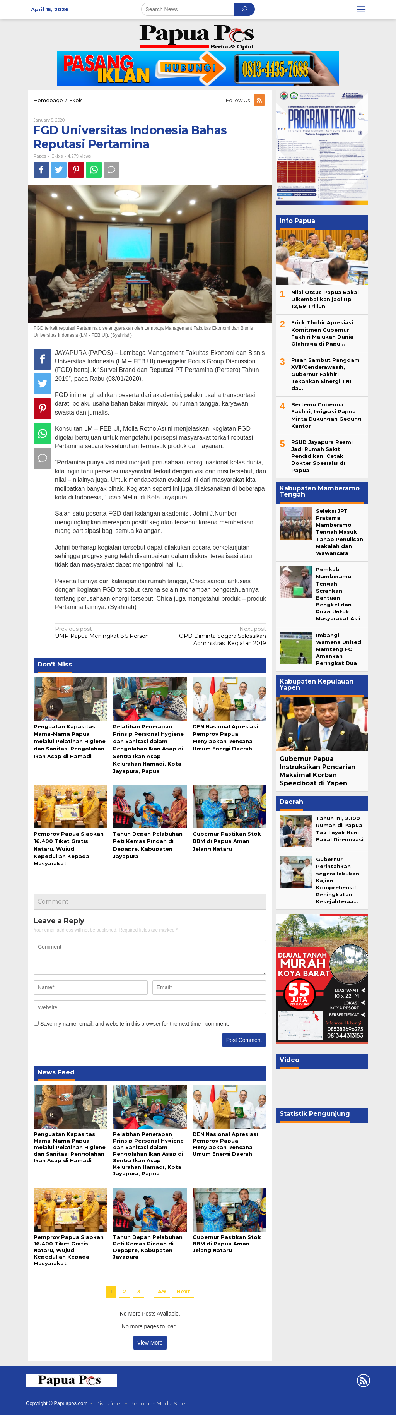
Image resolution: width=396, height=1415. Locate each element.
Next (183, 1291)
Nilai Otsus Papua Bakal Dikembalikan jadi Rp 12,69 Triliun (325, 299)
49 (162, 1291)
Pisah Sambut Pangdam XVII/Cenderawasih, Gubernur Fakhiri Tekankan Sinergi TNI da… (325, 374)
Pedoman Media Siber (158, 1403)
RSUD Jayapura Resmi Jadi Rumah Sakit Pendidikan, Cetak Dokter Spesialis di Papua (322, 456)
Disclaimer (109, 1403)
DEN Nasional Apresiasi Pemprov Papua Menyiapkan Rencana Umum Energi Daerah (225, 1144)
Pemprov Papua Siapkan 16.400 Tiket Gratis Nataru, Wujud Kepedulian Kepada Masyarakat (69, 849)
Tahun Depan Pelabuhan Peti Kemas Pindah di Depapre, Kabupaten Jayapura (148, 1247)
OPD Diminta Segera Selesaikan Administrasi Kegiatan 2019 (215, 635)
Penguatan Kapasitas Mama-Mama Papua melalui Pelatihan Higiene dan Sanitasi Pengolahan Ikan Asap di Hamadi (70, 741)
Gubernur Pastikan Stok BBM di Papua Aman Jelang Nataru (227, 841)
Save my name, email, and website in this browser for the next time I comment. (134, 1024)
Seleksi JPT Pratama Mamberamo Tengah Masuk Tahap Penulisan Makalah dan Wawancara (339, 532)
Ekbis (57, 156)
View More (150, 1343)
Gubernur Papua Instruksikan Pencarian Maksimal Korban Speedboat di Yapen (317, 770)
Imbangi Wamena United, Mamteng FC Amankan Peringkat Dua (339, 649)
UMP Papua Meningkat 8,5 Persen (105, 632)
